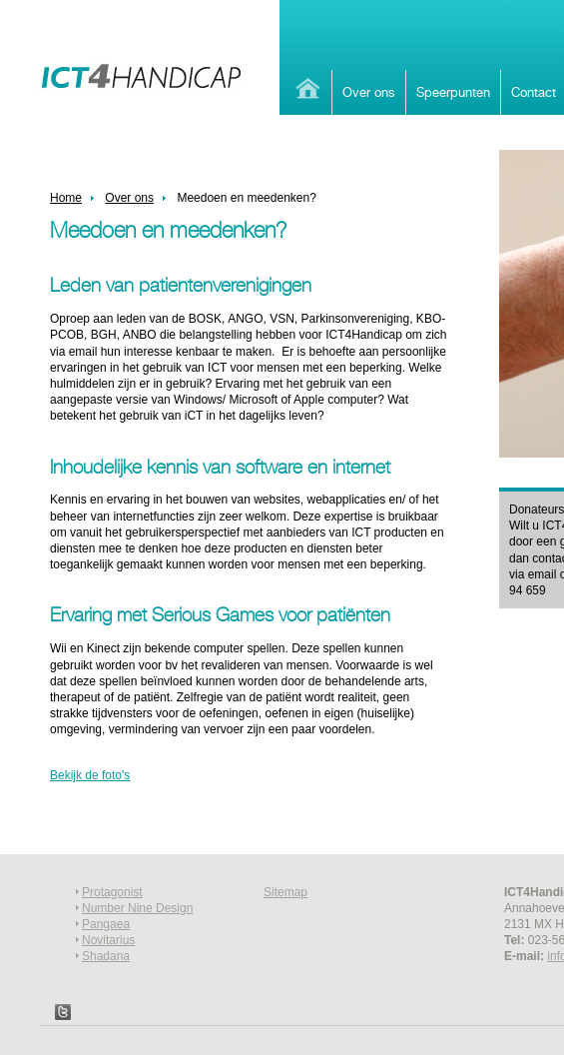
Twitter (63, 1012)
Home (305, 88)
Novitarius (108, 940)
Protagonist (112, 892)
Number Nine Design (137, 908)
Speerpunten (453, 92)
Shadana (106, 956)
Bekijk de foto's (90, 775)
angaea (110, 924)
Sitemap (285, 892)
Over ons (368, 92)
